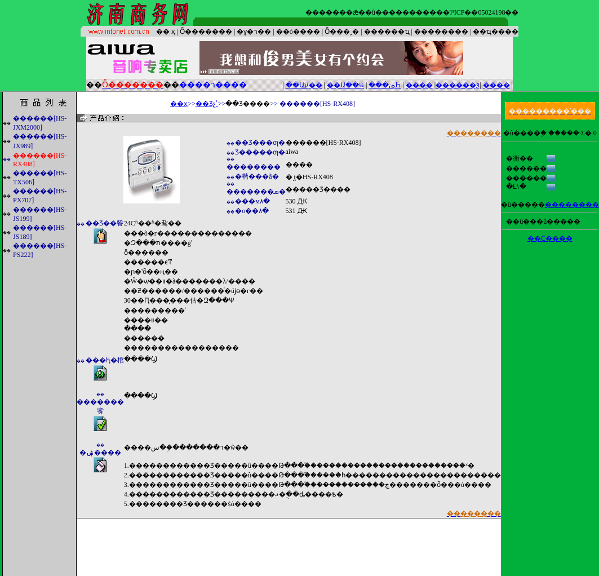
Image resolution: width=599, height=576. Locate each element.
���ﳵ (385, 85)
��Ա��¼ (345, 85)
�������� (572, 205)
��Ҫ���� (550, 238)
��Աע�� (304, 85)
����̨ (419, 85)
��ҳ (179, 104)
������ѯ (458, 85)
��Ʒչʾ (207, 104)
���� (496, 85)
